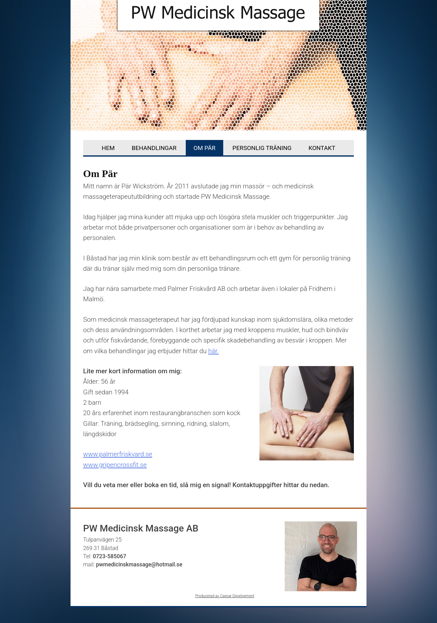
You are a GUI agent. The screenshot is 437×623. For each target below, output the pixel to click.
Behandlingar (154, 148)
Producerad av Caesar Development (224, 596)
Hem (108, 148)
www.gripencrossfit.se (115, 465)
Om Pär (205, 148)
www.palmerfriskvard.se (117, 454)
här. (213, 351)
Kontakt (322, 148)
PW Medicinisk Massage (218, 18)
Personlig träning (262, 148)
